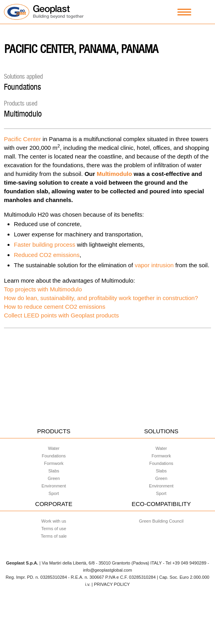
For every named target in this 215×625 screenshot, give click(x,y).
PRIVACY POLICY (112, 584)
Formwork (53, 463)
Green (54, 478)
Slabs (53, 470)
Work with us (53, 521)
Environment (54, 485)
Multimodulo (23, 114)
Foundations (22, 87)
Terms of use (53, 528)
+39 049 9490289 (189, 563)
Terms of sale (54, 536)
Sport (54, 493)
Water (53, 448)
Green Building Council (161, 521)
